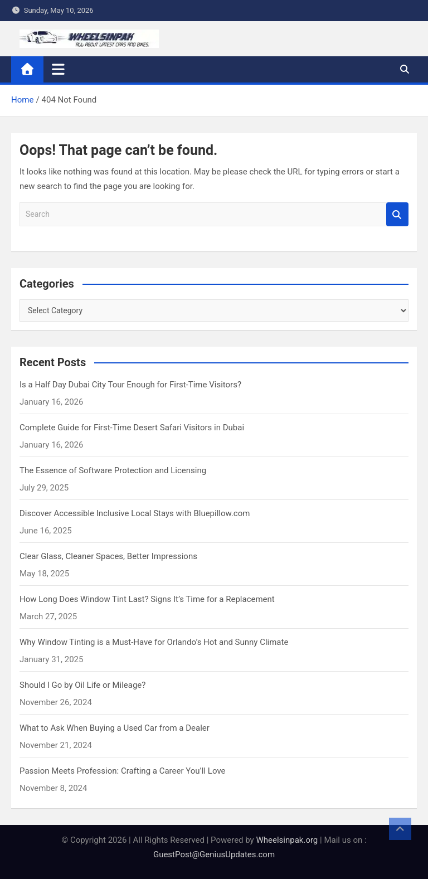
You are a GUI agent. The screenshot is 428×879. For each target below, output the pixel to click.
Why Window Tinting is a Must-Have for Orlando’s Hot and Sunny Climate (154, 642)
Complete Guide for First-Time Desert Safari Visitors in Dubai (132, 427)
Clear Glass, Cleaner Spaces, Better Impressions (108, 556)
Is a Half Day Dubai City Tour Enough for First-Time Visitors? (130, 385)
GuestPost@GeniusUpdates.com (214, 854)
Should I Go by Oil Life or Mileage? (82, 685)
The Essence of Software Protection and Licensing (113, 470)
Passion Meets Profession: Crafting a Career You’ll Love (123, 771)
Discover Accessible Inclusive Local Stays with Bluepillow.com (135, 513)
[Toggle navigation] (58, 69)
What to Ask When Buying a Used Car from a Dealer (115, 728)
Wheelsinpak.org (287, 840)
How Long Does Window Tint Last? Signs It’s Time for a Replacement (147, 599)
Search (397, 214)
